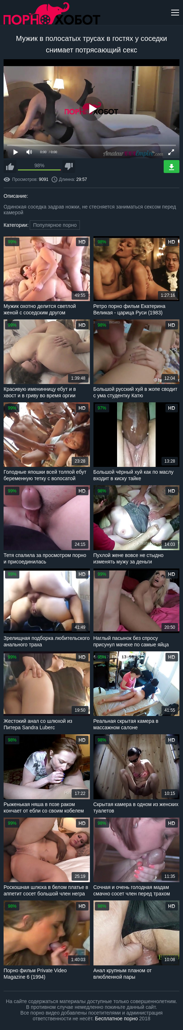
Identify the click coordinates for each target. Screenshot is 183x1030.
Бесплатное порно (116, 1018)
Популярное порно (55, 225)
